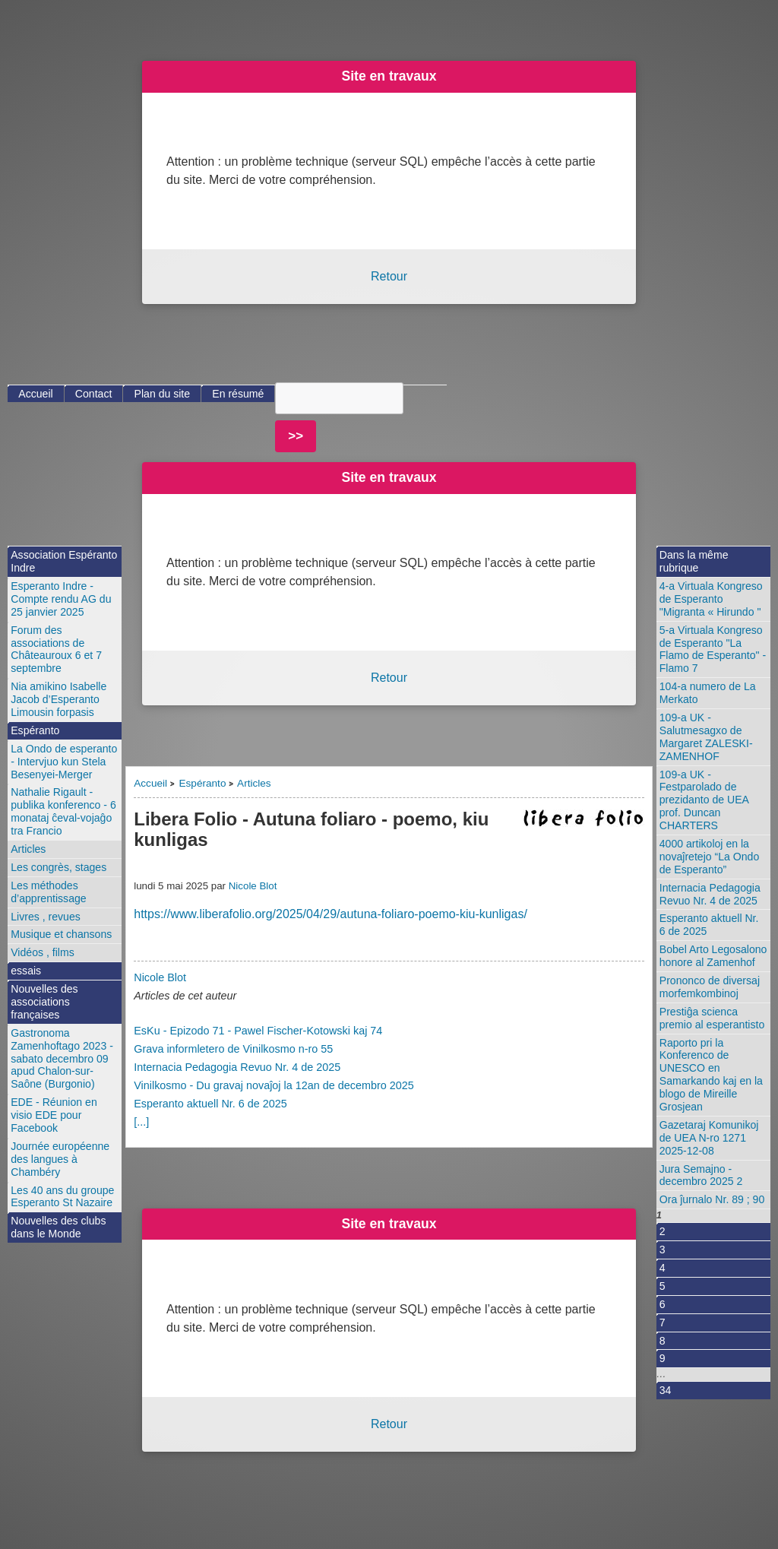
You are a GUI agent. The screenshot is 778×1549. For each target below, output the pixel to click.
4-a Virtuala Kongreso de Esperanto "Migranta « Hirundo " (711, 599)
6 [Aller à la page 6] (662, 1304)
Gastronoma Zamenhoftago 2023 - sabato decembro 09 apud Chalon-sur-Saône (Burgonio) (62, 1059)
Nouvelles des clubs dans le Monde (58, 1227)
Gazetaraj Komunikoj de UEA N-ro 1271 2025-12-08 (709, 1138)
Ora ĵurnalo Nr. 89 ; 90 (712, 1199)
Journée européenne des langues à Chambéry (60, 1159)
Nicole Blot (253, 886)
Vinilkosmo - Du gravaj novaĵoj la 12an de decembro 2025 (274, 1085)
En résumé (238, 394)
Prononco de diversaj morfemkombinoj (709, 986)
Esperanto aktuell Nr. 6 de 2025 (210, 1104)
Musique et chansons (61, 934)
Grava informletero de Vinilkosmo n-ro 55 (233, 1049)
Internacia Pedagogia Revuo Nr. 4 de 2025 (237, 1067)
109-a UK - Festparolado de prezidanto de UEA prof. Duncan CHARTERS (704, 800)
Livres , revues (46, 917)
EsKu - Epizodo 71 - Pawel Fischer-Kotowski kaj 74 (258, 1031)
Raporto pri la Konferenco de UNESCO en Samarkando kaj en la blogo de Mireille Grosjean (711, 1075)
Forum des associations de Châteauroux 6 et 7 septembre (56, 649)
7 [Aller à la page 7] (662, 1322)
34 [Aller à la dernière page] (665, 1390)
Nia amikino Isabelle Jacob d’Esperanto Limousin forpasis (58, 699)
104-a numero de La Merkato (707, 692)
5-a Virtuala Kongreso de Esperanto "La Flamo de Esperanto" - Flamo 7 (712, 649)
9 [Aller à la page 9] (662, 1358)
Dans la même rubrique (694, 561)
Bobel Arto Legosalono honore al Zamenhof (713, 955)
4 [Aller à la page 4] (662, 1268)
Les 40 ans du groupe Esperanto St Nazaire (62, 1196)
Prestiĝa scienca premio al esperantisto (712, 1018)
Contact (93, 394)
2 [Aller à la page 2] (662, 1231)
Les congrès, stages (58, 867)
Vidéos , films (42, 952)
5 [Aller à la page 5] (662, 1286)
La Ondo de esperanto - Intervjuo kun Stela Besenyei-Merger (64, 762)
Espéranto (202, 783)
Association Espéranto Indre (64, 561)
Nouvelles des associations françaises (44, 1002)
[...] (141, 1122)
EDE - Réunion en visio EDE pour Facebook (53, 1115)
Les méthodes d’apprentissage (48, 891)
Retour (389, 276)
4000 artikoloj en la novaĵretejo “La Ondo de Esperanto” (709, 857)
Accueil (150, 783)
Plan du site (162, 394)
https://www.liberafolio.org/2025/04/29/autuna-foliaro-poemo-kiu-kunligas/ (330, 914)
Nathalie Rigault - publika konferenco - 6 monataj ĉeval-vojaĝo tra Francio (63, 811)
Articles (254, 783)
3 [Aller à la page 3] (662, 1249)
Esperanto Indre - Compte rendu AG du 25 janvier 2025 (61, 599)
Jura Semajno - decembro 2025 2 (701, 1175)
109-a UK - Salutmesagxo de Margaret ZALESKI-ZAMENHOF (706, 736)
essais (26, 971)
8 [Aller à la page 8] (662, 1341)
